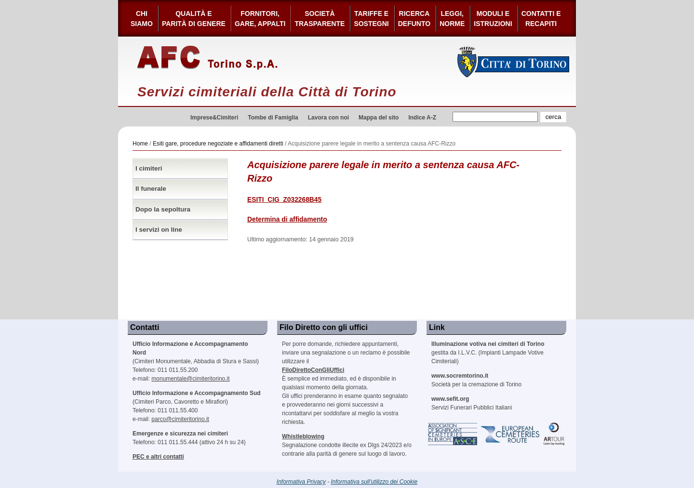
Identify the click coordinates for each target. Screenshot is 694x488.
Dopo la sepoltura (162, 209)
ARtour (554, 434)
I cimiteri (148, 168)
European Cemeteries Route (511, 434)
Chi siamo (142, 18)
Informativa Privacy (301, 481)
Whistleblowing (303, 436)
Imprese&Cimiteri (214, 117)
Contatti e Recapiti (541, 18)
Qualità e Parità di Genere (194, 18)
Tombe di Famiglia (273, 117)
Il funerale (150, 188)
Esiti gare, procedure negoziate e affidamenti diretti (218, 143)
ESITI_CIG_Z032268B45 (284, 199)
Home (140, 143)
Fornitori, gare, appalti (260, 18)
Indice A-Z (422, 117)
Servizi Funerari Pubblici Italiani (471, 403)
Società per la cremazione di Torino (476, 380)
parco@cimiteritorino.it (180, 419)
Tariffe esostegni (371, 18)
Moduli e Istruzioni (493, 18)
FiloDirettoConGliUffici (313, 370)
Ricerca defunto (414, 18)
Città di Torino (513, 62)
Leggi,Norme (452, 18)
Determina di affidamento (287, 219)
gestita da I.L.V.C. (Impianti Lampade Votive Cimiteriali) (487, 353)
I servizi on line (158, 229)
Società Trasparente (319, 18)
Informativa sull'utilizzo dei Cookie (374, 481)
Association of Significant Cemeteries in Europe (453, 434)
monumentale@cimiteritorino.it (190, 378)
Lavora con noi (328, 117)
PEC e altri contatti (158, 456)
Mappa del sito (379, 117)
